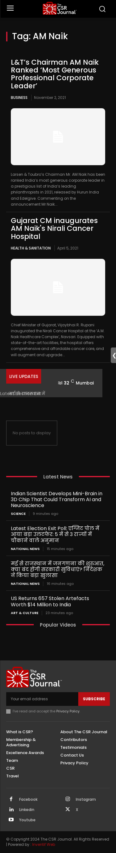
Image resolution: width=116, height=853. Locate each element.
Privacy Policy (67, 711)
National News (25, 549)
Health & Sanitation (31, 248)
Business (19, 97)
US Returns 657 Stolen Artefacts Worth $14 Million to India (50, 601)
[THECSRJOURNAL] (59, 8)
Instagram (86, 799)
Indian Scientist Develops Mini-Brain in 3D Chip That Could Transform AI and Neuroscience (56, 499)
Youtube (27, 820)
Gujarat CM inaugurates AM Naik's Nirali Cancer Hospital (54, 228)
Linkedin (26, 809)
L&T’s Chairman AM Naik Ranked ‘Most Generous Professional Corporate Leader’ (55, 74)
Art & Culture (24, 613)
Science (18, 513)
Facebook (28, 799)
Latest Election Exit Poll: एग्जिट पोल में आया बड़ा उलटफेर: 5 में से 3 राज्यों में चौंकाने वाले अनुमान (55, 534)
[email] (42, 699)
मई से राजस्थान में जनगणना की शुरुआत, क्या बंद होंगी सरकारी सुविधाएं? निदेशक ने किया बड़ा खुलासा (57, 569)
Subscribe (94, 699)
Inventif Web (43, 844)
